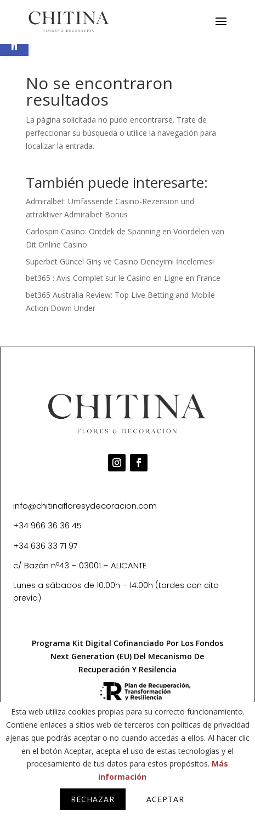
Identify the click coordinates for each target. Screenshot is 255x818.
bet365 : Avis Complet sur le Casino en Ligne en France (123, 278)
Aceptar (165, 799)
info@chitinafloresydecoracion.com (85, 505)
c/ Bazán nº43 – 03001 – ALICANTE (79, 565)
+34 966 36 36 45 (47, 525)
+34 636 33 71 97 (45, 545)
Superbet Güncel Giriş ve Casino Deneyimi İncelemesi (120, 261)
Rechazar (93, 799)
